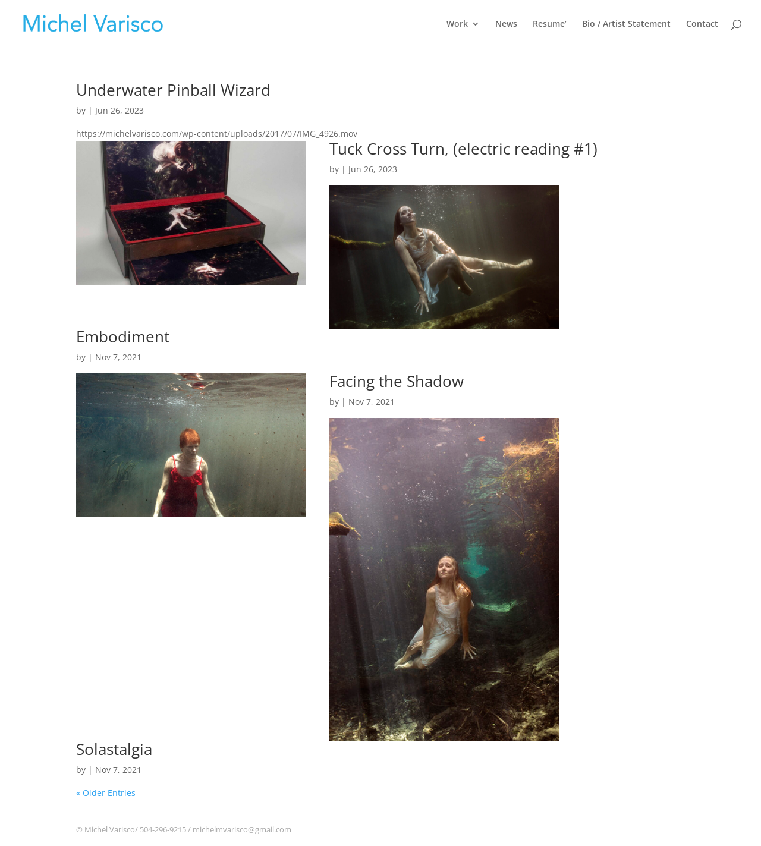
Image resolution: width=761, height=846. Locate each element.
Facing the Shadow (396, 381)
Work (457, 24)
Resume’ (550, 24)
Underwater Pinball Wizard (173, 89)
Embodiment (122, 336)
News (506, 24)
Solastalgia (114, 749)
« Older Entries (106, 792)
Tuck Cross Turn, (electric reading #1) (463, 148)
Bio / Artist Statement (626, 24)
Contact (702, 24)
